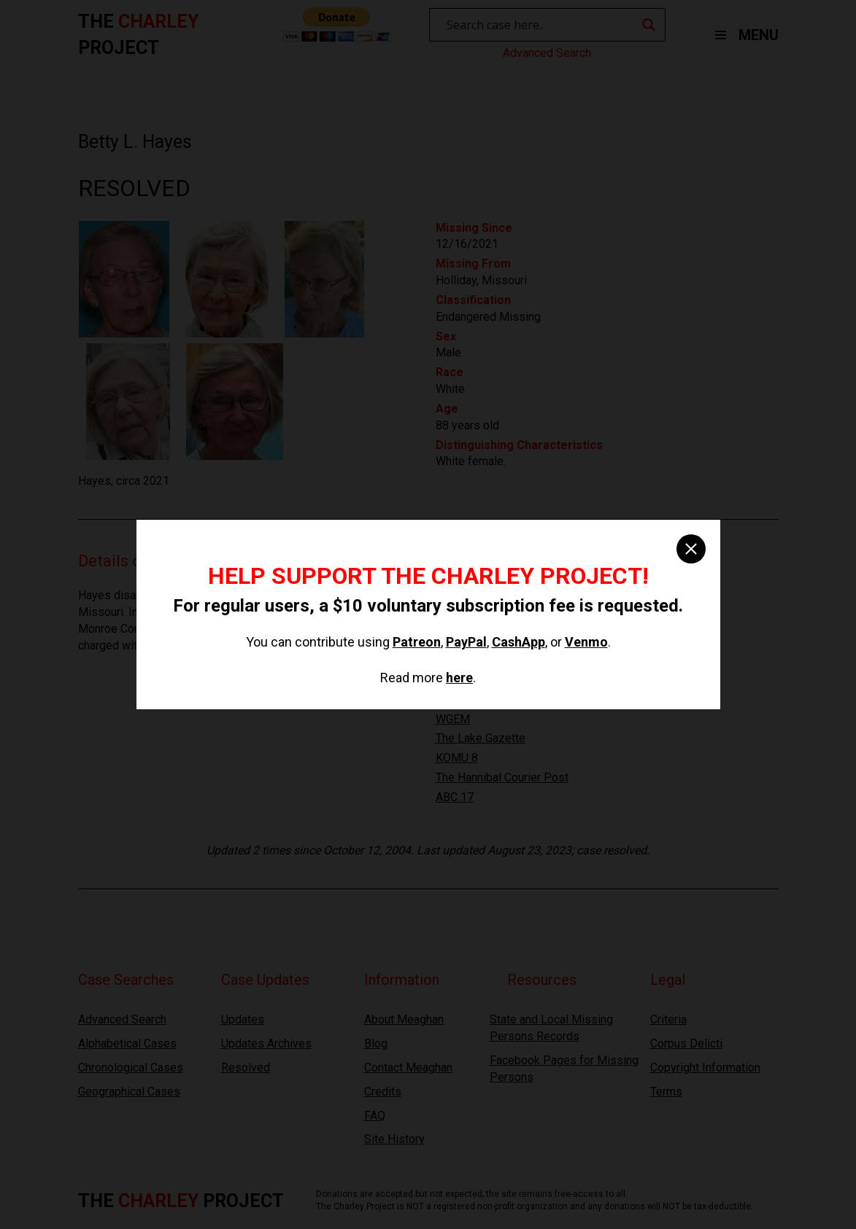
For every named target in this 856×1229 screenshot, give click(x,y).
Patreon (417, 641)
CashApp (518, 641)
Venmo (586, 641)
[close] (691, 548)
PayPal (466, 641)
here (459, 677)
